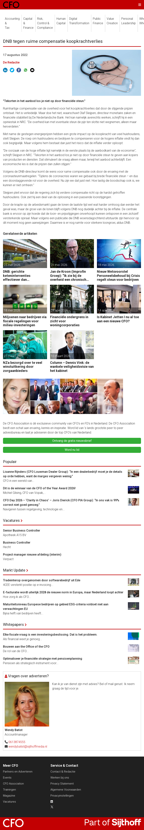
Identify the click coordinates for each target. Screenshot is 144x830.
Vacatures (11, 520)
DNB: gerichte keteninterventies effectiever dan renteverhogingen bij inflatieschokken (19, 276)
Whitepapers (13, 624)
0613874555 (16, 742)
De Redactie (11, 62)
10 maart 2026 (60, 356)
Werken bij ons (59, 777)
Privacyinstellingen (62, 795)
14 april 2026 (106, 310)
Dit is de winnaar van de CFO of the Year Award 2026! (39, 488)
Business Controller (16, 542)
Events (7, 777)
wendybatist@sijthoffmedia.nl (27, 746)
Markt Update (14, 570)
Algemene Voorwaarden (65, 789)
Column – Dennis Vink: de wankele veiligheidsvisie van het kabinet (72, 367)
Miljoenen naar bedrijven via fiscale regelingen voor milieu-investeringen (24, 321)
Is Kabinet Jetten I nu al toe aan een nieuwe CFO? (118, 319)
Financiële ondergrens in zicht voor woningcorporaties (69, 321)
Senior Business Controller (21, 530)
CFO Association (13, 783)
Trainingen (9, 789)
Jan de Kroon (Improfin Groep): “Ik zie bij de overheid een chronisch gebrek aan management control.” (69, 276)
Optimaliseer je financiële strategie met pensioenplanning (42, 658)
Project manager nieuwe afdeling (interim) (32, 554)
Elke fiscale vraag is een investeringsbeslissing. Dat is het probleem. (50, 634)
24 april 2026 (59, 310)
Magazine (9, 795)
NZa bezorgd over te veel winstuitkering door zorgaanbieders (22, 367)
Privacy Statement (62, 783)
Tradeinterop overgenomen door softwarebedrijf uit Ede (41, 580)
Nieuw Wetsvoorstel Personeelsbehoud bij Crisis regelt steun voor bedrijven (118, 276)
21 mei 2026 (59, 265)
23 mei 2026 (12, 265)
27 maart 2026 (13, 356)
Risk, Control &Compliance (45, 23)
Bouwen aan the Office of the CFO (26, 646)
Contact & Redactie (62, 771)
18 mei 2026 (106, 265)
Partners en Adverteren (17, 771)
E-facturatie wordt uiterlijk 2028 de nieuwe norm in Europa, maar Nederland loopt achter (63, 592)
